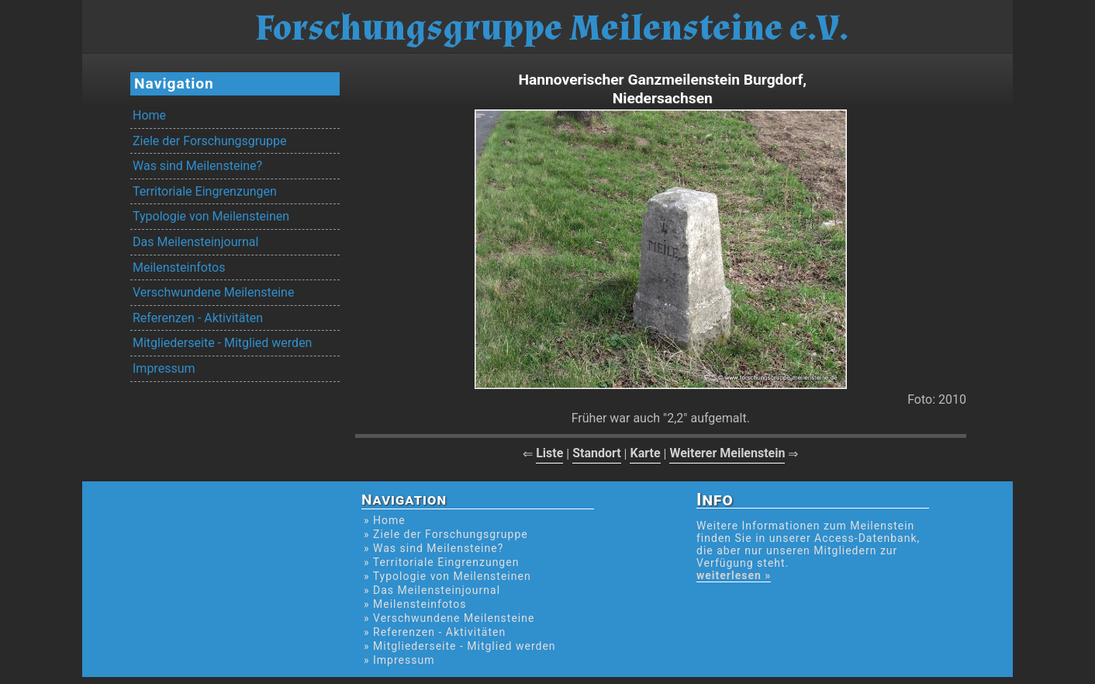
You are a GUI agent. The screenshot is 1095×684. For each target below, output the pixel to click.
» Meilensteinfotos (415, 604)
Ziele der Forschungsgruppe (209, 141)
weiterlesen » (733, 575)
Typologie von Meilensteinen (211, 216)
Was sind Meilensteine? (197, 165)
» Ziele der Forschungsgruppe (446, 534)
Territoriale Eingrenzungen (205, 191)
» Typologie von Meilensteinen (447, 576)
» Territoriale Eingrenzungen (441, 562)
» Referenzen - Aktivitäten (435, 632)
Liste (549, 453)
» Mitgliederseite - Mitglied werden (460, 646)
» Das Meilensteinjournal (432, 590)
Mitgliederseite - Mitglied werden (222, 342)
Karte (645, 453)
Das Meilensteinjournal (195, 241)
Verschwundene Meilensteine (213, 292)
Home (149, 115)
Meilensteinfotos (179, 267)
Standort (596, 453)
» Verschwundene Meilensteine (449, 618)
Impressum (164, 368)
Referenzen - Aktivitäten (198, 318)
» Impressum (399, 660)
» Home (385, 520)
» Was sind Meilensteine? (433, 548)
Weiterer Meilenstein (727, 453)
